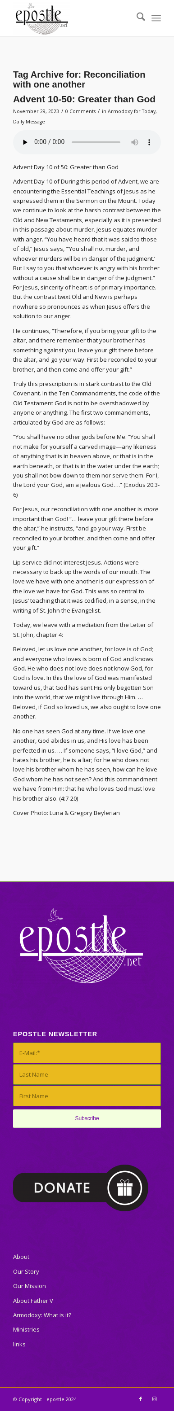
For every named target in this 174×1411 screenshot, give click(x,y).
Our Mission (29, 1286)
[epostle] (72, 18)
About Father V (33, 1301)
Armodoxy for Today (132, 111)
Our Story (26, 1271)
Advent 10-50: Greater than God (84, 99)
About (21, 1257)
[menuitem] (136, 18)
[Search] (136, 18)
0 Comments (80, 111)
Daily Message (29, 121)
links (19, 1344)
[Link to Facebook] (140, 1399)
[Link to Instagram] (154, 1399)
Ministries (26, 1329)
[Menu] (156, 18)
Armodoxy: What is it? (42, 1315)
